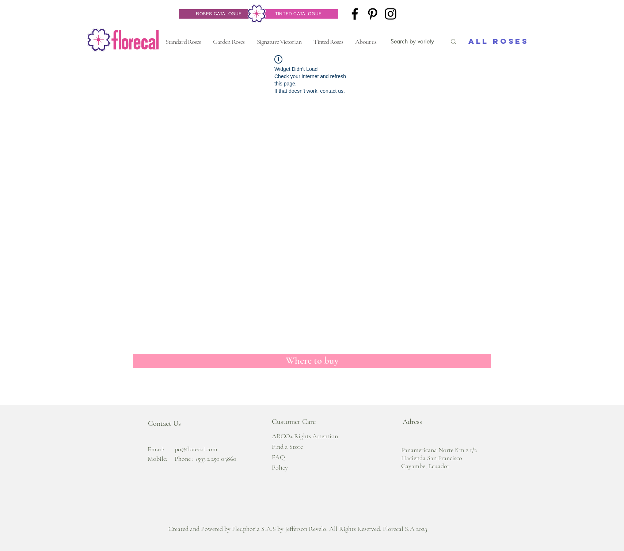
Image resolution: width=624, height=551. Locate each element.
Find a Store (287, 447)
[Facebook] (354, 14)
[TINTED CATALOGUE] (298, 14)
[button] (183, 41)
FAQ (278, 457)
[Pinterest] (372, 14)
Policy (280, 467)
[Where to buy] (312, 361)
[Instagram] (390, 14)
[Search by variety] (413, 41)
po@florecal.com (196, 449)
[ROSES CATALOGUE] (219, 14)
